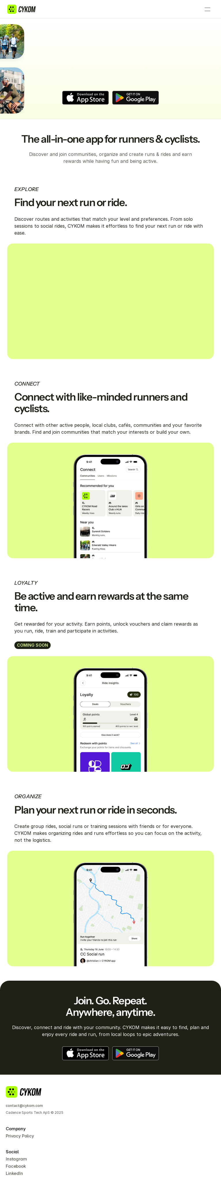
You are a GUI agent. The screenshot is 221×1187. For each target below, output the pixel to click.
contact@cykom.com (24, 1105)
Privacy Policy (20, 1136)
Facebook (16, 1166)
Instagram (16, 1159)
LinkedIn (14, 1173)
